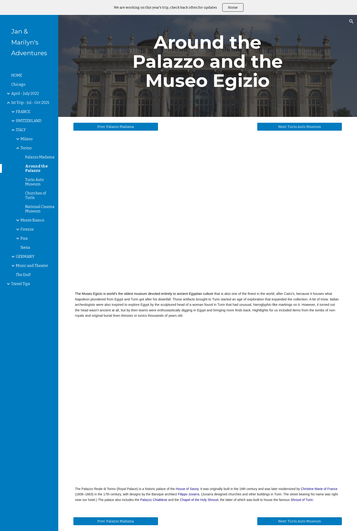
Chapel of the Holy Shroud (199, 500)
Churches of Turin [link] (35, 195)
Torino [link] (26, 148)
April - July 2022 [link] (25, 93)
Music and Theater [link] (32, 265)
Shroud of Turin (302, 500)
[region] (178, 7)
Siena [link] (25, 247)
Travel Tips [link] (20, 284)
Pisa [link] (24, 238)
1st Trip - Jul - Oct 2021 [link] (30, 102)
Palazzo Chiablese (153, 500)
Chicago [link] (18, 84)
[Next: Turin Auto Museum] (299, 126)
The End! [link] (23, 274)
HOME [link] (16, 75)
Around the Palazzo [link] (36, 168)
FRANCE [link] (23, 111)
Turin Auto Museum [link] (34, 181)
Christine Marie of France (319, 489)
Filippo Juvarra (188, 494)
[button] (351, 21)
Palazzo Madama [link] (40, 157)
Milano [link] (27, 139)
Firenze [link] (27, 229)
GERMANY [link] (25, 256)
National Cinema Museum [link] (40, 208)
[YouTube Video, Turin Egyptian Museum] (207, 215)
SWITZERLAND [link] (28, 121)
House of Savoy (187, 489)
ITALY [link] (21, 130)
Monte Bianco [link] (32, 220)
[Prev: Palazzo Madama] (115, 126)
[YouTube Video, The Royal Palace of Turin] (207, 408)
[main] (207, 66)
